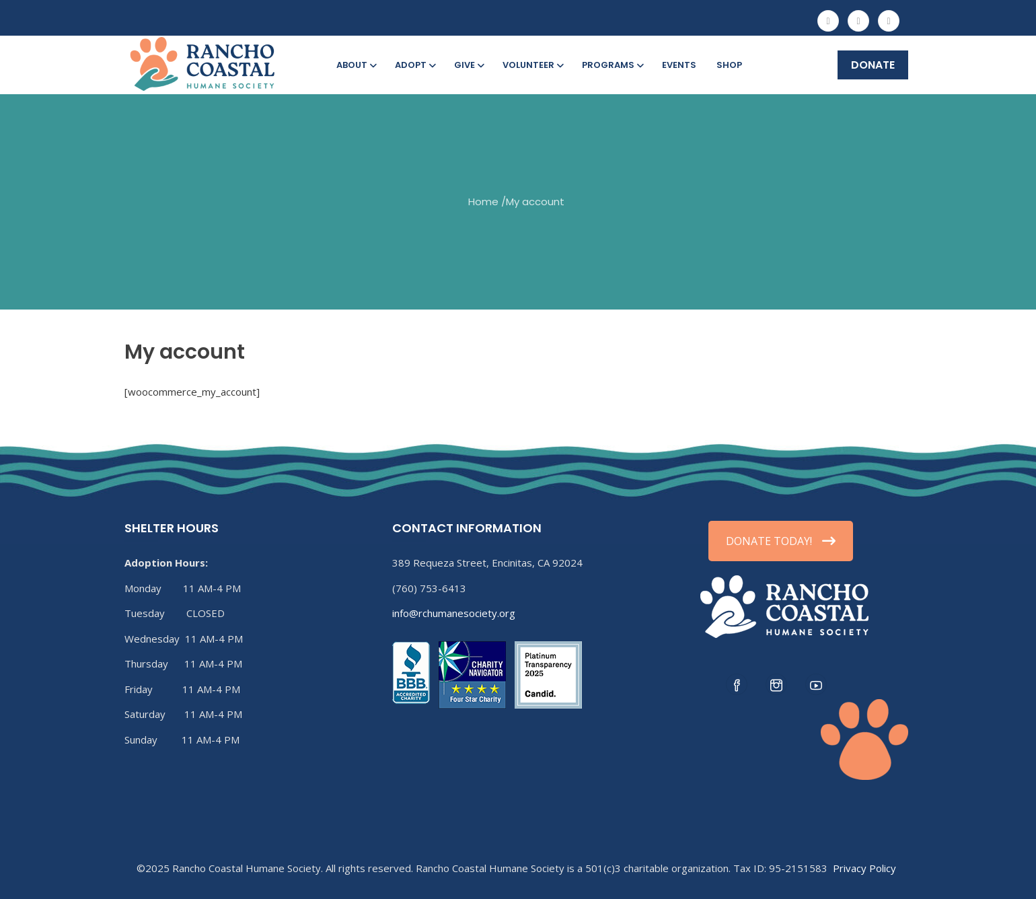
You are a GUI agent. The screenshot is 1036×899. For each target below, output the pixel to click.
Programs (612, 65)
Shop (729, 65)
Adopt (414, 65)
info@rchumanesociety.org (453, 613)
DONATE (873, 65)
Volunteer (532, 65)
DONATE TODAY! (781, 541)
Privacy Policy (864, 868)
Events (679, 65)
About (355, 65)
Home (483, 201)
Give (468, 65)
